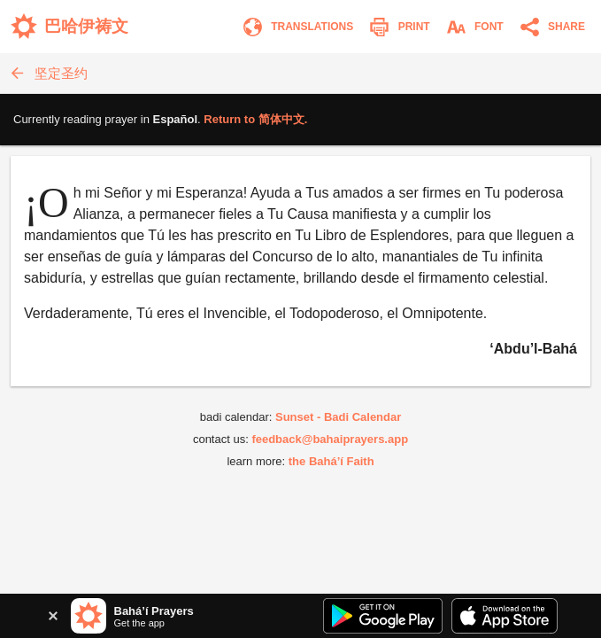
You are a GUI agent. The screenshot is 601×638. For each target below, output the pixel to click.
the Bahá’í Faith (331, 461)
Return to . (255, 119)
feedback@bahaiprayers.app (329, 439)
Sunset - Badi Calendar (338, 417)
